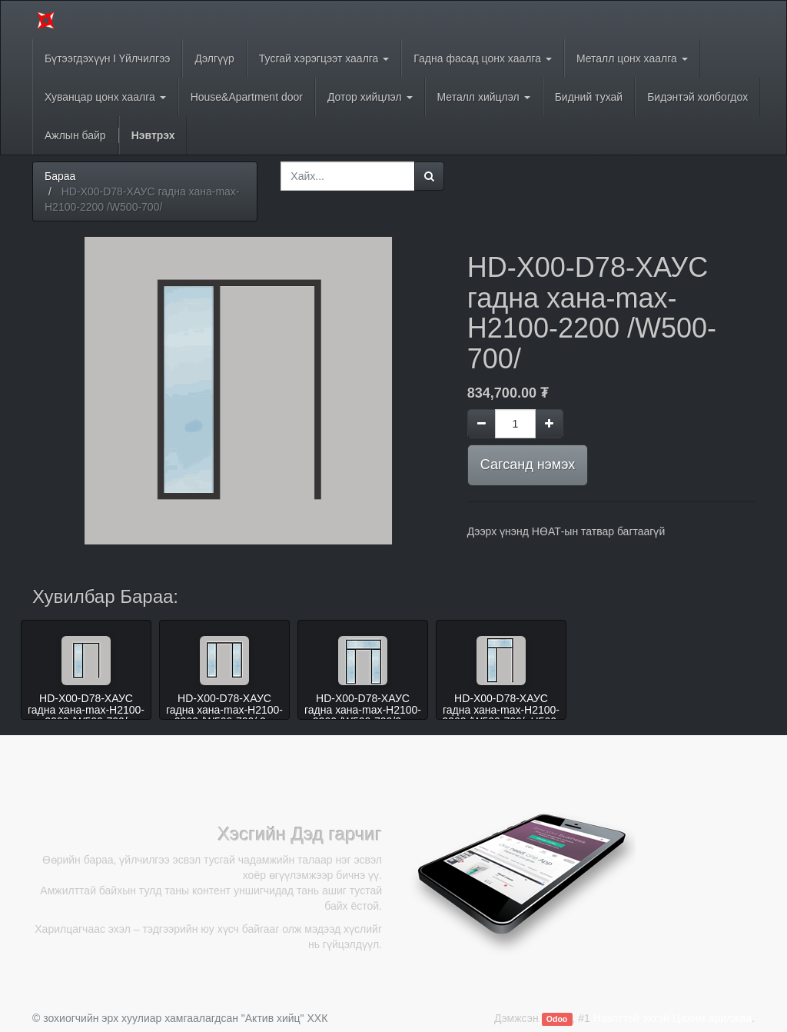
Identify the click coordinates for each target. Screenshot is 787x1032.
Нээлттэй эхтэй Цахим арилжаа (672, 1018)
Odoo (556, 1019)
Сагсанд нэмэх (527, 464)
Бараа (60, 176)
